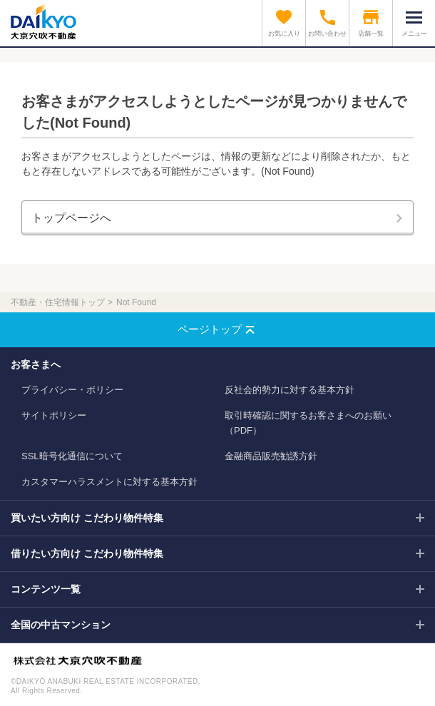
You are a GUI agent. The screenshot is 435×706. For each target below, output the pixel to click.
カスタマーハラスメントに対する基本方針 (109, 481)
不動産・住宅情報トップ (58, 302)
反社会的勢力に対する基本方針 (289, 389)
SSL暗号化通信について (72, 456)
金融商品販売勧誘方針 (271, 456)
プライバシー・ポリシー (72, 389)
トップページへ (71, 218)
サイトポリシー (53, 415)
